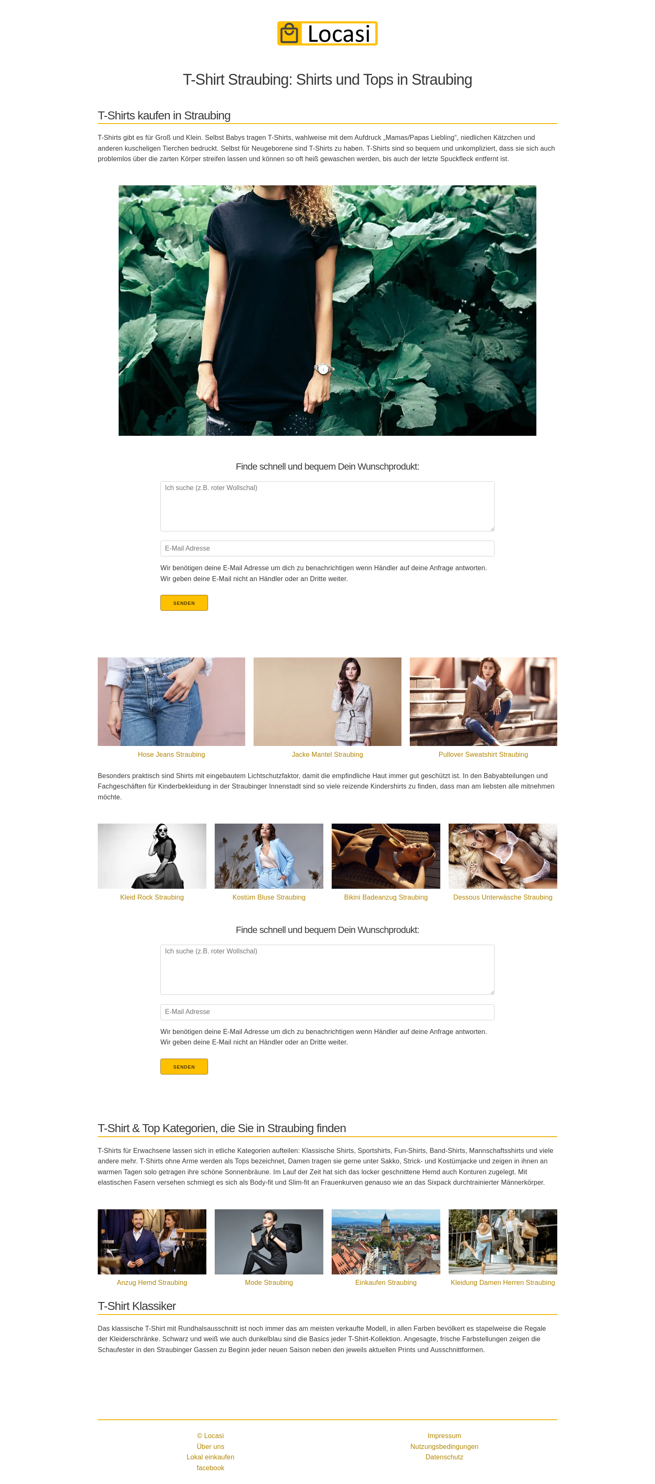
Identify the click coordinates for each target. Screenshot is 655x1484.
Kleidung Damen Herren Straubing (503, 1282)
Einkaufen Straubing (385, 1282)
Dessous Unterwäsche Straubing (503, 897)
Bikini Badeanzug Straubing (386, 897)
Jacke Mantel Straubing (327, 754)
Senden (184, 603)
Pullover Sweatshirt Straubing (483, 754)
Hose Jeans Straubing (171, 754)
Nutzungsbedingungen (444, 1446)
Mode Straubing (269, 1282)
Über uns (210, 1446)
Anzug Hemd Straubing (152, 1282)
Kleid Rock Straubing (152, 897)
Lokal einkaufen (211, 1457)
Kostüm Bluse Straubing (268, 897)
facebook (210, 1467)
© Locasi (210, 1435)
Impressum (445, 1435)
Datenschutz (445, 1457)
